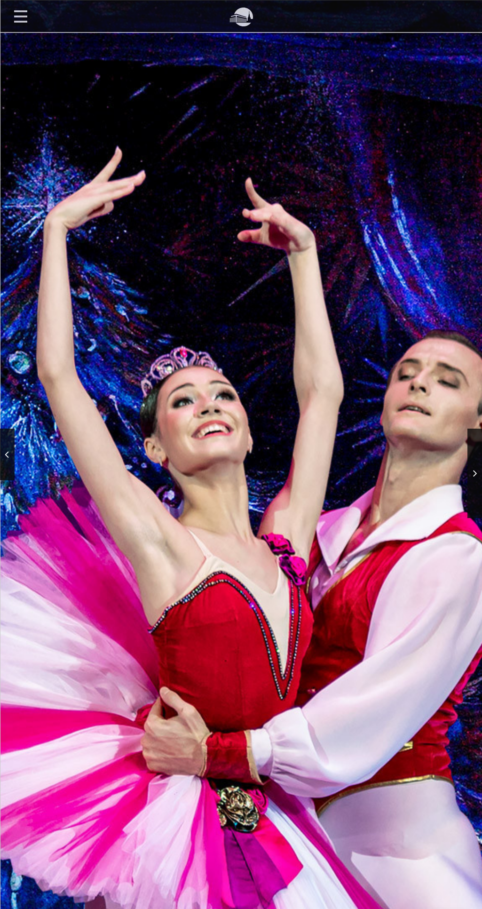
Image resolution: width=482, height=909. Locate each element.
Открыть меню (21, 16)
